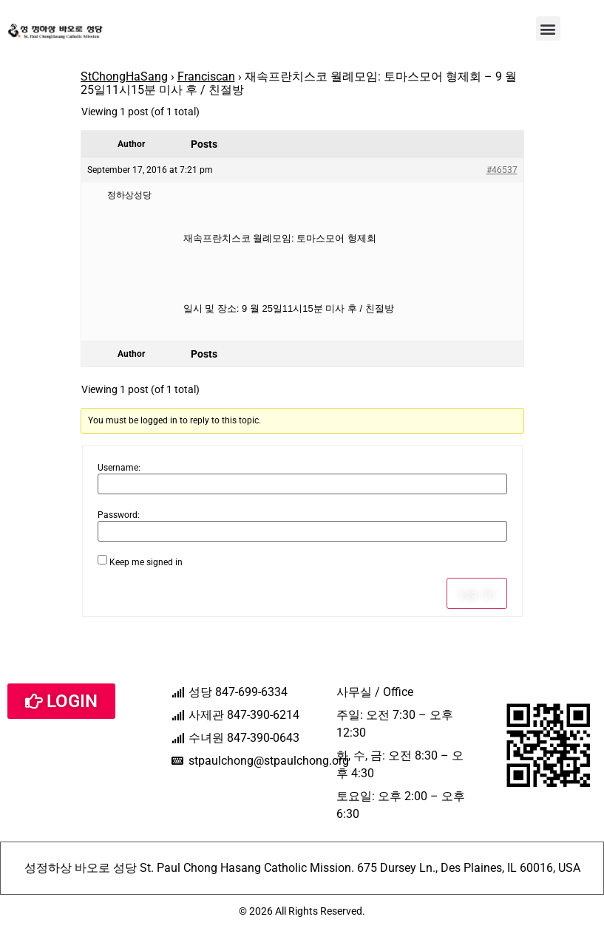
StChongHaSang (124, 76)
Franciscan (206, 76)
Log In (477, 593)
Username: (119, 467)
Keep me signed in (146, 562)
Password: (119, 515)
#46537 (502, 170)
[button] (548, 28)
